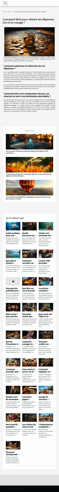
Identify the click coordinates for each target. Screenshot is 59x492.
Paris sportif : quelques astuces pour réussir (12, 428)
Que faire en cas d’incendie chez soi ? (28, 290)
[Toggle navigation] (5, 3)
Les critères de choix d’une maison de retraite (29, 428)
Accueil (5, 11)
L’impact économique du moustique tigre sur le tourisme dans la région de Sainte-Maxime (28, 175)
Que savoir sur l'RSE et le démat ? (45, 316)
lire (16, 74)
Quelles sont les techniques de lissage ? (12, 399)
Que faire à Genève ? (11, 261)
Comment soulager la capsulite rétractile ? (27, 345)
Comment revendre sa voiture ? (27, 263)
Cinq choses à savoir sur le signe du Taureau (28, 373)
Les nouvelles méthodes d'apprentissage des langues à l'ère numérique (27, 152)
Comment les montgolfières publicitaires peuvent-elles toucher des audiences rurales (28, 198)
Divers (10, 11)
